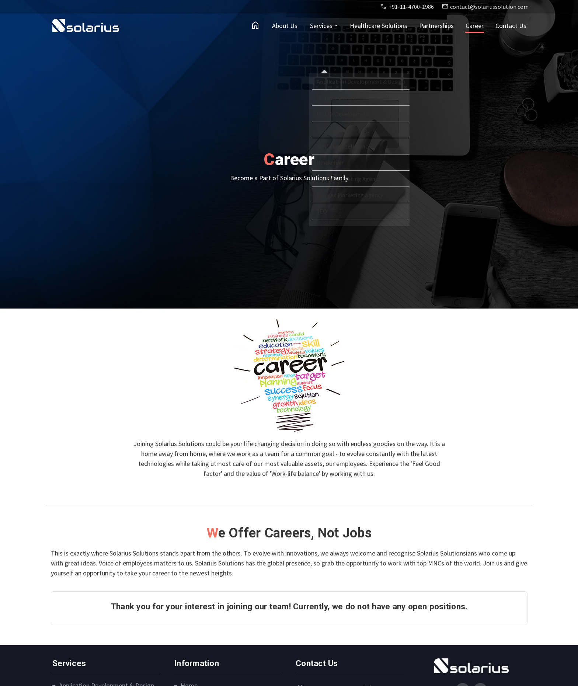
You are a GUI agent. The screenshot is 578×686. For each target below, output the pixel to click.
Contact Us (510, 25)
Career (475, 25)
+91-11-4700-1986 (411, 6)
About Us (284, 25)
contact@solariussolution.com (489, 6)
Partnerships (436, 25)
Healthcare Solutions (378, 25)
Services (321, 25)
